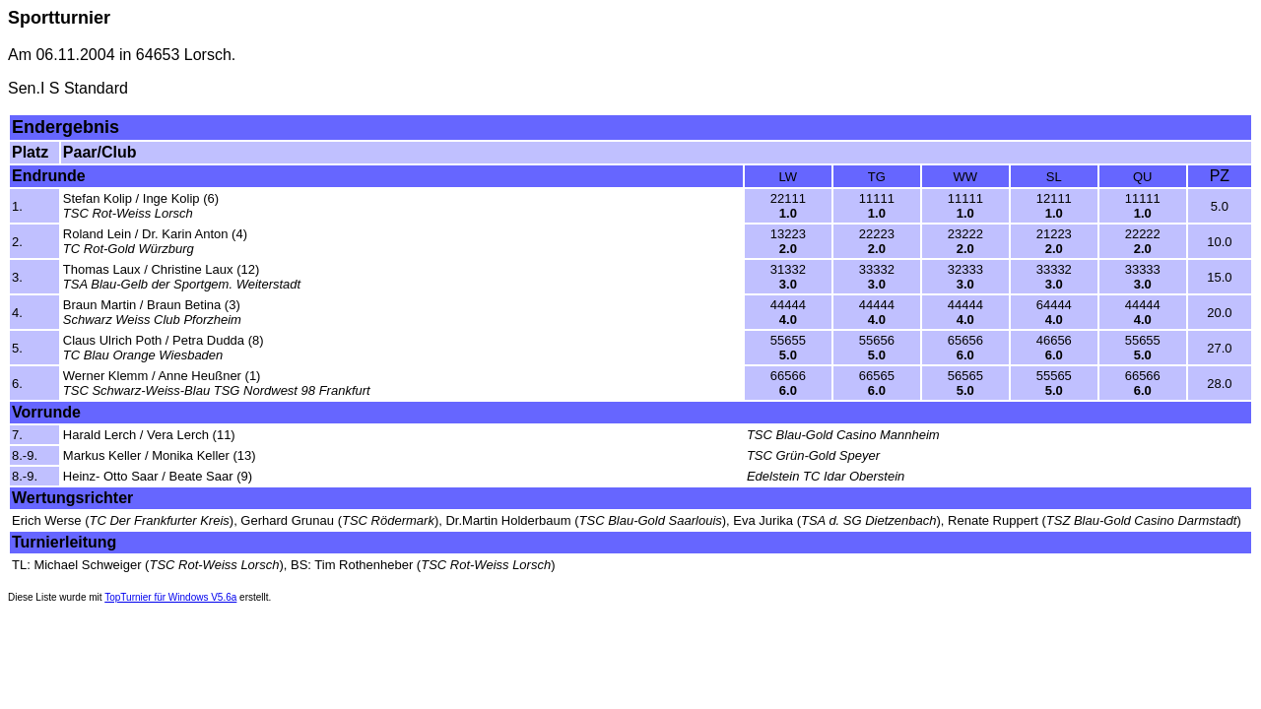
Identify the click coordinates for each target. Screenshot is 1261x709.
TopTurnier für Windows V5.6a (170, 597)
